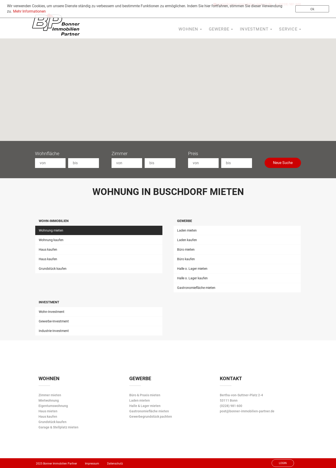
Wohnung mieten (51, 230)
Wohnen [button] (190, 29)
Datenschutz (115, 463)
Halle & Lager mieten (145, 406)
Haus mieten (47, 411)
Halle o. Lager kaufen (192, 278)
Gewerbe (184, 221)
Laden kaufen (187, 240)
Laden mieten (187, 230)
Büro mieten (186, 249)
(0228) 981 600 (231, 406)
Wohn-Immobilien (54, 221)
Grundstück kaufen (52, 268)
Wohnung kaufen (51, 240)
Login (283, 463)
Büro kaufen (186, 259)
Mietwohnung (48, 400)
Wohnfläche (47, 153)
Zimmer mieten (49, 395)
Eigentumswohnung (53, 406)
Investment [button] (256, 29)
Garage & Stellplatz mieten (58, 427)
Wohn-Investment (51, 312)
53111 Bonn (229, 400)
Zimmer (120, 153)
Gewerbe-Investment (54, 321)
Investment (49, 302)
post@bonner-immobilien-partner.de (247, 411)
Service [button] (290, 29)
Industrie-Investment (54, 331)
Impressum (92, 463)
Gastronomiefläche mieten (196, 288)
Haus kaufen (48, 249)
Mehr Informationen (29, 11)
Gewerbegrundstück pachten (150, 416)
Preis (193, 153)
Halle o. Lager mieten (192, 268)
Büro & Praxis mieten (144, 395)
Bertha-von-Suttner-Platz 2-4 (241, 395)
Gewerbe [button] (221, 29)
